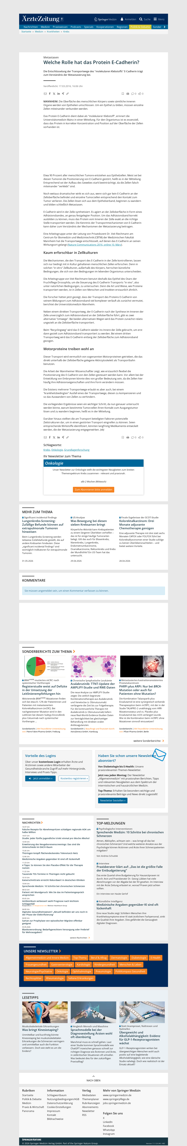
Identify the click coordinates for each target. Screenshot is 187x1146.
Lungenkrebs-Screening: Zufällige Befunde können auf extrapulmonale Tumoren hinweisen (42, 526)
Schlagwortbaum (57, 1095)
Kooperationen (105, 27)
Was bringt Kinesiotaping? (40, 1030)
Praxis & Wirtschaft (33, 1107)
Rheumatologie (55, 978)
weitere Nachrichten (80, 938)
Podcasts (76, 27)
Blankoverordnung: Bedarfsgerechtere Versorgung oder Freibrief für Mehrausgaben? (55, 931)
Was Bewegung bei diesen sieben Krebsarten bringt (89, 523)
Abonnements (90, 1107)
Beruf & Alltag (99, 958)
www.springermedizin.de (117, 1095)
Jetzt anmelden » (40, 779)
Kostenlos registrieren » (74, 779)
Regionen (122, 27)
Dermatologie (119, 958)
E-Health (155, 958)
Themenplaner (90, 1099)
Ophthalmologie (82, 972)
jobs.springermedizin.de (117, 1103)
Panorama (28, 1111)
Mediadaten (89, 1095)
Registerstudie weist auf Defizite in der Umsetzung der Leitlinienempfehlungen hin (44, 690)
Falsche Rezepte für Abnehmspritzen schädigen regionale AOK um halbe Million (56, 831)
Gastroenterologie (61, 965)
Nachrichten (31, 27)
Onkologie (57, 450)
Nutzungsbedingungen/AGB (63, 1099)
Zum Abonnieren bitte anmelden (93, 490)
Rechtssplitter (34, 978)
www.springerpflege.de (116, 1099)
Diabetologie (139, 958)
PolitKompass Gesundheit (130, 972)
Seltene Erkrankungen (80, 978)
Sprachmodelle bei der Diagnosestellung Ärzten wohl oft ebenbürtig (91, 1034)
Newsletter (88, 1111)
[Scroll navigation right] (165, 28)
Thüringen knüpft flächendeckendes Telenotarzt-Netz (50, 853)
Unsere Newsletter (41, 951)
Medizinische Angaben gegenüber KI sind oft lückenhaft (51, 859)
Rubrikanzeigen (91, 1103)
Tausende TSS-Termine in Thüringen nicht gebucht (48, 874)
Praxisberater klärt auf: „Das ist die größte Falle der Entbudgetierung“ (130, 869)
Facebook (108, 1126)
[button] (158, 19)
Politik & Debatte (140, 27)
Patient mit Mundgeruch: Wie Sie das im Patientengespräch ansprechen (53, 894)
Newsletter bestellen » (112, 801)
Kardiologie (83, 965)
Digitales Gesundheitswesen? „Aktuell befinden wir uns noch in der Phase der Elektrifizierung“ (54, 914)
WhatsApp (109, 1130)
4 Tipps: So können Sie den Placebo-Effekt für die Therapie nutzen (52, 867)
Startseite (27, 1095)
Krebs (46, 450)
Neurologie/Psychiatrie (39, 972)
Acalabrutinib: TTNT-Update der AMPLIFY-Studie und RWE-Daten (93, 686)
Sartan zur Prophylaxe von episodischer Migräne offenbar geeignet (52, 922)
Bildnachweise (55, 1119)
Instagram (109, 1134)
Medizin (45, 27)
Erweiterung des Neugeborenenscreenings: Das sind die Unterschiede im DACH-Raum (51, 846)
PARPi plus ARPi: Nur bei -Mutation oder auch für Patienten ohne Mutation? (140, 690)
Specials (88, 27)
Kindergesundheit (104, 965)
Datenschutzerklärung (60, 1103)
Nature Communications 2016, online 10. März (94, 245)
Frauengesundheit (36, 965)
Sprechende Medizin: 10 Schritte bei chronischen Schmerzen (53, 886)
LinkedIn (108, 1122)
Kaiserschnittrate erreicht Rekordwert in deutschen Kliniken (53, 880)
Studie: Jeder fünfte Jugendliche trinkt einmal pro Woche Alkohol (55, 838)
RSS (84, 1115)
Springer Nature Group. (86, 1144)
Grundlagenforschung (76, 450)
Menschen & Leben (130, 965)
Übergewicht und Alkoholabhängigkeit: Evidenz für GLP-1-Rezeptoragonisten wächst (139, 1038)
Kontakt (51, 1115)
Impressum (53, 1111)
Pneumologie (103, 972)
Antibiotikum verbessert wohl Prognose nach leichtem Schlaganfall (50, 903)
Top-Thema (79, 958)
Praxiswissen (60, 27)
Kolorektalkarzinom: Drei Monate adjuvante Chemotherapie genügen (136, 525)
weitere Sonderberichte (149, 741)
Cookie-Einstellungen (59, 1107)
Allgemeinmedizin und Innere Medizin (47, 958)
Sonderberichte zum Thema (47, 652)
